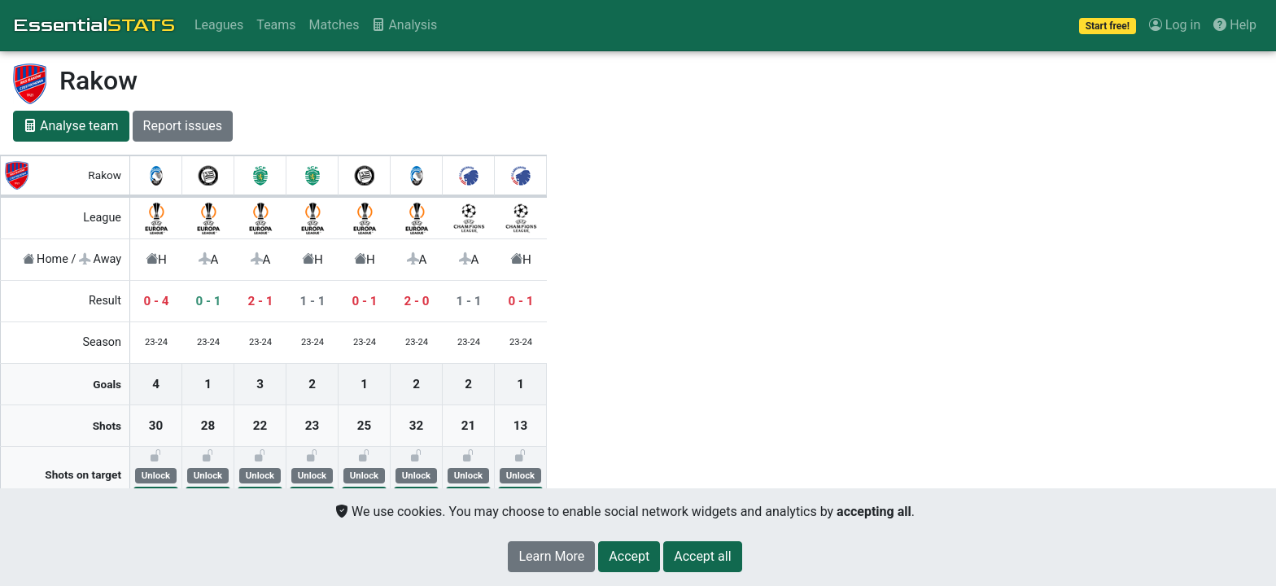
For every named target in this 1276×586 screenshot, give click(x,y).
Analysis (404, 25)
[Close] (629, 556)
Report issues (182, 125)
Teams (275, 25)
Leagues (218, 25)
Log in (1174, 25)
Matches (334, 25)
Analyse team (71, 125)
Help (1234, 25)
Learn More (551, 556)
